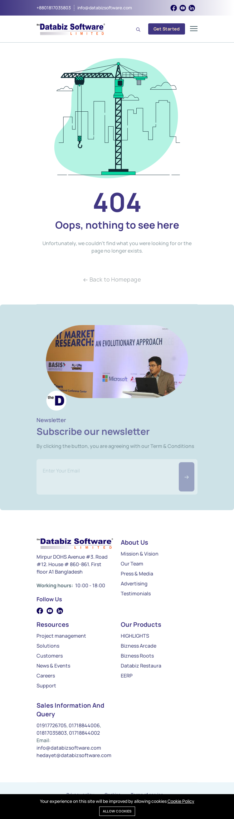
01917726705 (51, 725)
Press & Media (137, 573)
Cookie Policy (181, 801)
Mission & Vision (139, 553)
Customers (50, 655)
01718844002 (84, 732)
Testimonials (136, 593)
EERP (127, 675)
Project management (61, 635)
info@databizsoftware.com (104, 8)
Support (46, 685)
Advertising (134, 583)
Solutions (48, 645)
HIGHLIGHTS (135, 635)
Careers (46, 675)
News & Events (53, 665)
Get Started (167, 29)
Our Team (132, 563)
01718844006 (84, 725)
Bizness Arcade (138, 645)
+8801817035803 (54, 8)
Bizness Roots (137, 655)
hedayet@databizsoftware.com (74, 755)
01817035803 (52, 732)
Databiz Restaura (141, 665)
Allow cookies (117, 811)
